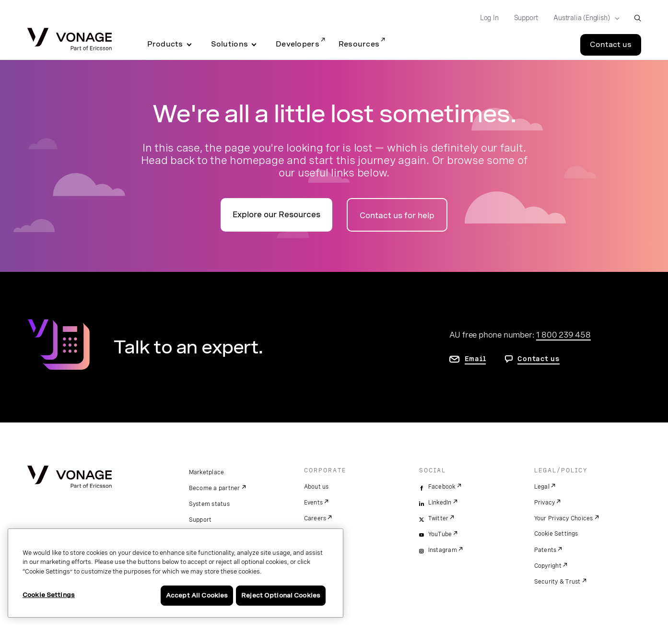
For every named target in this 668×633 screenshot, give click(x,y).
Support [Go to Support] (526, 18)
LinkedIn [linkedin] (440, 502)
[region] (175, 573)
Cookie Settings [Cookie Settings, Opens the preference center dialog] (49, 594)
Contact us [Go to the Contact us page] (611, 44)
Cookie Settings (556, 533)
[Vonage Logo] (69, 40)
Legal (542, 486)
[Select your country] (583, 18)
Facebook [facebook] (442, 486)
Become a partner (214, 488)
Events (313, 502)
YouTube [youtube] (440, 534)
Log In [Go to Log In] (489, 18)
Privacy (544, 502)
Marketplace (206, 472)
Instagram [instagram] (442, 550)
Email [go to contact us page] (475, 359)
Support (200, 519)
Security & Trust (557, 581)
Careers (315, 518)
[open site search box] (637, 18)
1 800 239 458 (563, 335)
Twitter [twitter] (438, 518)
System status (209, 504)
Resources (359, 44)
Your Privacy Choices (563, 518)
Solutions (229, 44)
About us (316, 486)
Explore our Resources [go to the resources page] (276, 214)
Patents (545, 550)
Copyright (548, 566)
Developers (297, 44)
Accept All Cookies (197, 595)
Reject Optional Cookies (280, 595)
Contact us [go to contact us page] (538, 359)
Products (165, 44)
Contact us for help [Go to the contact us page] (397, 215)
